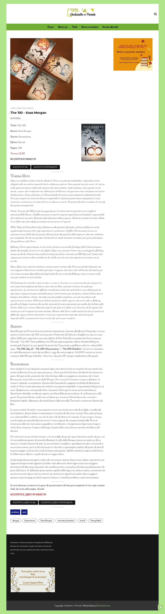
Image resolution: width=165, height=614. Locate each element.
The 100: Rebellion (71, 348)
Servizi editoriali (110, 27)
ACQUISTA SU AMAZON (23, 159)
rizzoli (82, 520)
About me (62, 27)
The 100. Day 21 (25, 348)
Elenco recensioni (89, 27)
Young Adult (95, 520)
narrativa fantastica (66, 520)
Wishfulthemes (104, 605)
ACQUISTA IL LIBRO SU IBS (24, 502)
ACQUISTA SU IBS (20, 167)
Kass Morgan (46, 520)
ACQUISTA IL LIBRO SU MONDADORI (56, 502)
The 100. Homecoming (47, 348)
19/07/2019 (15, 118)
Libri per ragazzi (25, 108)
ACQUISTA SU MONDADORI (45, 167)
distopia (15, 520)
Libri (13, 108)
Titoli (74, 27)
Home (50, 27)
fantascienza (29, 520)
